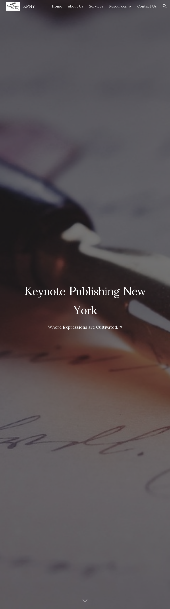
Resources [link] (118, 6)
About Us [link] (75, 6)
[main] (84, 304)
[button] (164, 6)
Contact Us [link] (147, 6)
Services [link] (96, 6)
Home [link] (57, 6)
